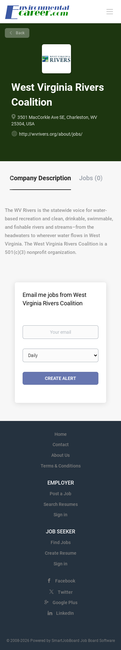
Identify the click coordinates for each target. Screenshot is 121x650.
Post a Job (60, 493)
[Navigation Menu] (109, 11)
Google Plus (65, 602)
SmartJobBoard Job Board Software (83, 640)
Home (61, 434)
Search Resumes (61, 504)
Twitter (65, 592)
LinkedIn (65, 613)
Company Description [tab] (40, 178)
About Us (60, 455)
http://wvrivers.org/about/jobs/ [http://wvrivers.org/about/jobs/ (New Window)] (51, 134)
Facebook (65, 580)
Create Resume (60, 553)
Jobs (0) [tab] (91, 178)
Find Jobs (61, 542)
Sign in (60, 514)
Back (20, 33)
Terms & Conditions (61, 465)
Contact (61, 444)
